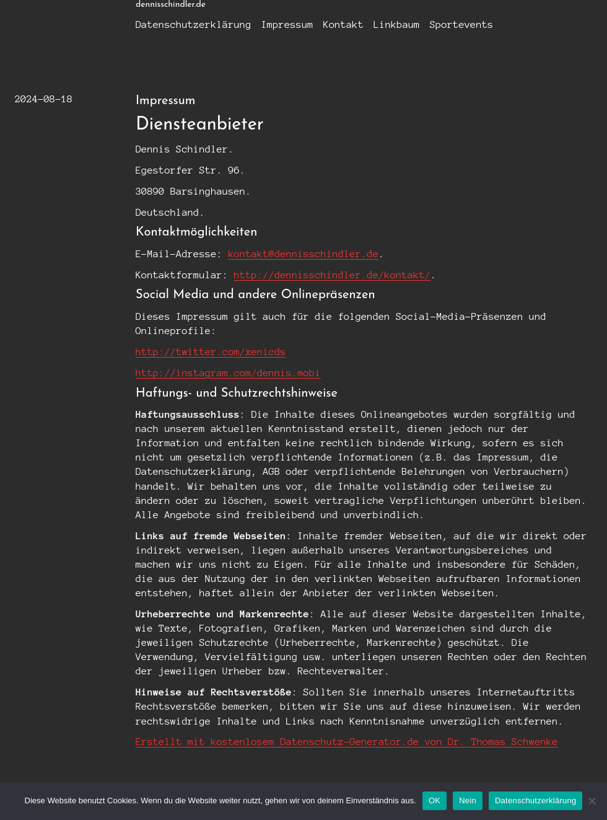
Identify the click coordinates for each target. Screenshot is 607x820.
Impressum (287, 24)
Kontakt (343, 24)
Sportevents (462, 24)
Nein (467, 800)
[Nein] (591, 801)
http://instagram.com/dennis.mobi (228, 373)
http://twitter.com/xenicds (211, 351)
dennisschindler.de (171, 4)
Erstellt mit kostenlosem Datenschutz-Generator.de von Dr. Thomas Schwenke (347, 741)
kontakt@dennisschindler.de (303, 254)
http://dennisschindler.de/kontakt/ (332, 275)
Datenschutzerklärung (193, 24)
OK (434, 800)
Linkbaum (396, 24)
